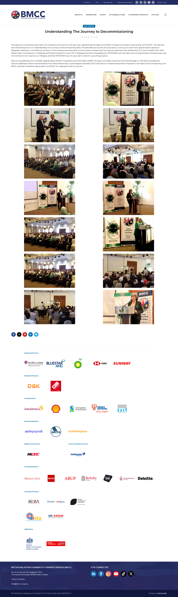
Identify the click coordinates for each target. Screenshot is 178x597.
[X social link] (141, 2)
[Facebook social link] (136, 2)
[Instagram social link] (145, 2)
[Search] (165, 15)
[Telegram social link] (36, 334)
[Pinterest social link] (25, 334)
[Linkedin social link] (153, 2)
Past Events (89, 26)
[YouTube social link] (149, 2)
